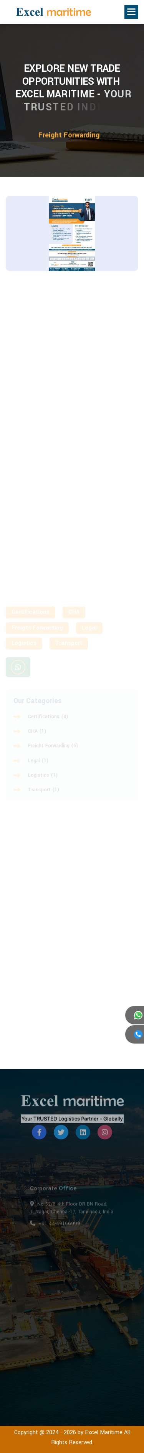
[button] (131, 12)
